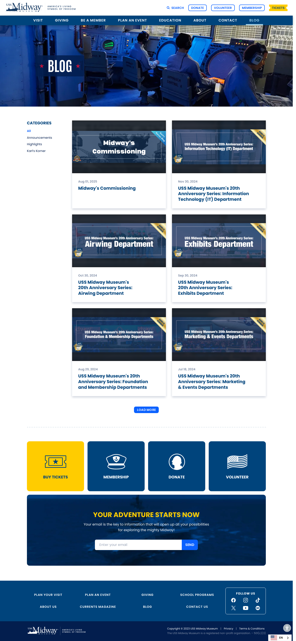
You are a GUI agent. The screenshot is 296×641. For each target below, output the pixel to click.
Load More (146, 410)
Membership (252, 8)
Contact (227, 20)
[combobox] (280, 637)
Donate (197, 8)
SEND (189, 544)
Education (170, 20)
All (29, 131)
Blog (254, 20)
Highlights (34, 144)
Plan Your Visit (48, 595)
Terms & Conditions (252, 629)
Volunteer (223, 8)
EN (277, 637)
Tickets (278, 8)
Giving (62, 20)
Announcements (39, 137)
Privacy (228, 629)
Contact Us (197, 607)
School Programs (197, 595)
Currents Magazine (98, 607)
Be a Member (93, 20)
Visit (38, 20)
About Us (48, 607)
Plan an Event (132, 20)
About (200, 20)
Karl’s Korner (36, 151)
